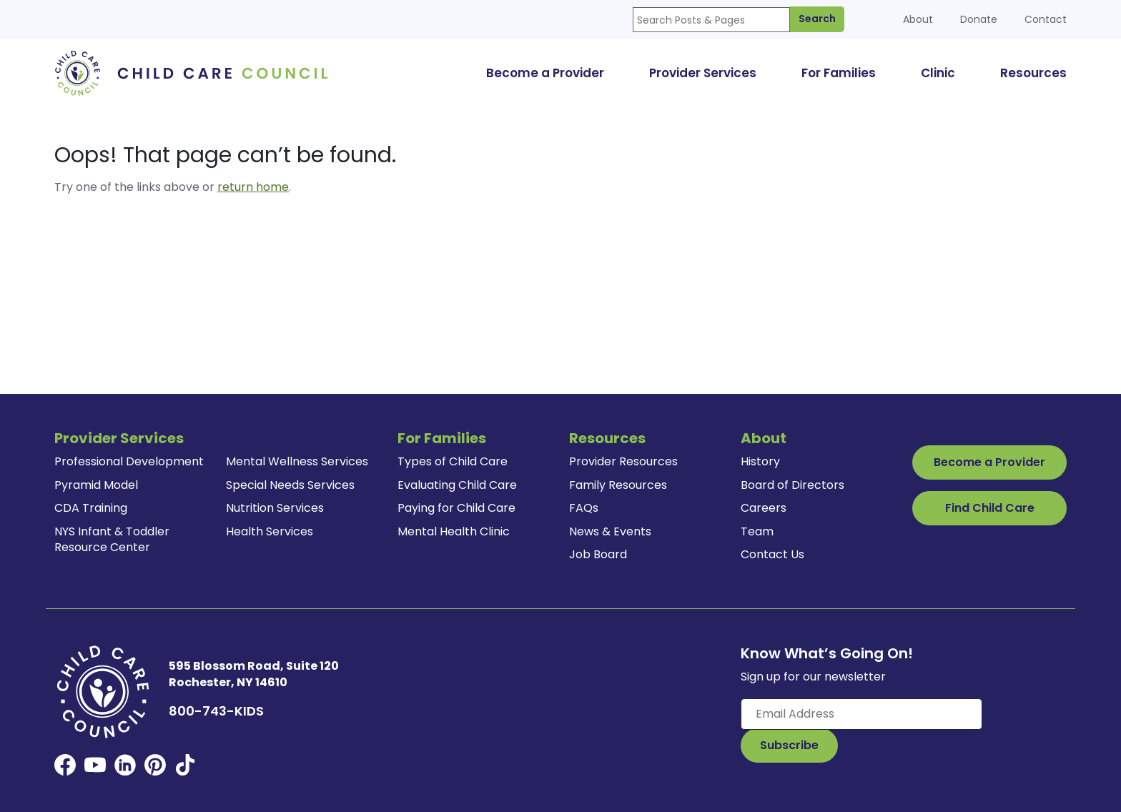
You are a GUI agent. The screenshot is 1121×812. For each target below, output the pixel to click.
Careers (763, 508)
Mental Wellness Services (297, 461)
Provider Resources (623, 461)
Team (757, 531)
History (760, 461)
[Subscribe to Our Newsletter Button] (789, 745)
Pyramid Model (96, 485)
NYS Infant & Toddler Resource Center (111, 539)
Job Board (598, 554)
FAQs (583, 508)
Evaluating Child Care (457, 485)
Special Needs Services (290, 485)
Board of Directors (792, 485)
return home (253, 187)
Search (817, 18)
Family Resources (618, 485)
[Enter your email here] (861, 714)
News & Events (610, 531)
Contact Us (772, 554)
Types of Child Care (452, 461)
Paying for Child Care (456, 508)
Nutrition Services (275, 508)
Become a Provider (989, 462)
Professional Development (129, 461)
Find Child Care (989, 508)
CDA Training (90, 508)
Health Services (269, 531)
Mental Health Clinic (453, 531)
